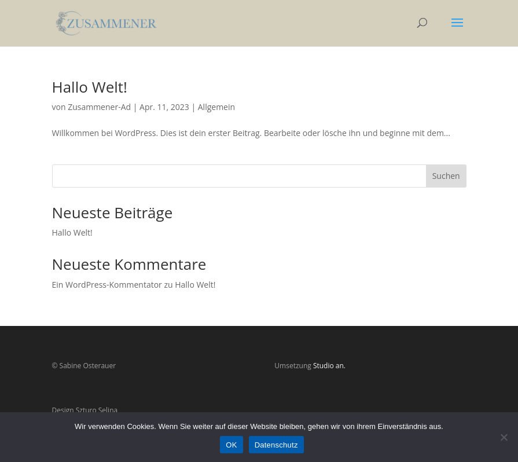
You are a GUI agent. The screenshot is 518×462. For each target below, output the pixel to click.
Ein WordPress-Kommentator (107, 284)
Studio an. (329, 366)
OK (231, 445)
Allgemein (216, 106)
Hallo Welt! (89, 86)
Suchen (446, 175)
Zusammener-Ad (99, 106)
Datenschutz (276, 445)
